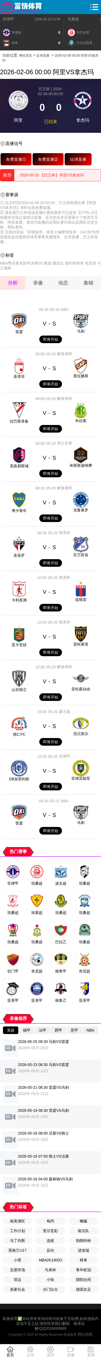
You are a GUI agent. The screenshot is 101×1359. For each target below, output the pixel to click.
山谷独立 (19, 689)
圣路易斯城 (19, 466)
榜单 (83, 1260)
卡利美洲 (19, 600)
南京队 (83, 1231)
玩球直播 (78, 159)
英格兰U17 (17, 1250)
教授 (47, 263)
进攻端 (83, 1250)
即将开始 (50, 339)
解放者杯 (64, 354)
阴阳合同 (83, 1279)
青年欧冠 (83, 1270)
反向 (50, 1250)
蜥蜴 (83, 1221)
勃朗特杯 (83, 1240)
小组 (50, 1279)
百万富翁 (80, 555)
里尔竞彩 (50, 1231)
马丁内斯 (17, 1240)
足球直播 (42, 55)
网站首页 (25, 55)
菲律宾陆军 (80, 778)
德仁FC (19, 734)
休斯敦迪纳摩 (80, 465)
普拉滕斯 (80, 376)
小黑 (17, 1260)
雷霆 (19, 332)
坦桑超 (73, 19)
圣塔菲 (19, 376)
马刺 (81, 331)
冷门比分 (50, 1289)
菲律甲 (8, 19)
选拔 (50, 1240)
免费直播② (48, 159)
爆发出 (58, 263)
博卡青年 (19, 510)
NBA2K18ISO (50, 1260)
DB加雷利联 (19, 779)
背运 (17, 1279)
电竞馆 (90, 263)
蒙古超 (64, 711)
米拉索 (80, 420)
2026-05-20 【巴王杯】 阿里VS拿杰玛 (52, 175)
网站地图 (85, 1334)
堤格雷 (80, 599)
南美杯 (64, 532)
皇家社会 (17, 1289)
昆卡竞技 (19, 645)
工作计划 (17, 1231)
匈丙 (50, 1221)
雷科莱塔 (80, 644)
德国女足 (83, 1289)
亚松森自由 (80, 689)
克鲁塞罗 (80, 510)
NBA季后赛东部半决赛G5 (21, 263)
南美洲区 (17, 1221)
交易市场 (17, 1270)
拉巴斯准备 (19, 421)
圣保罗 (19, 555)
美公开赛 (64, 443)
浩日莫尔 (80, 734)
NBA (65, 309)
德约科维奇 (74, 263)
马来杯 (50, 1270)
